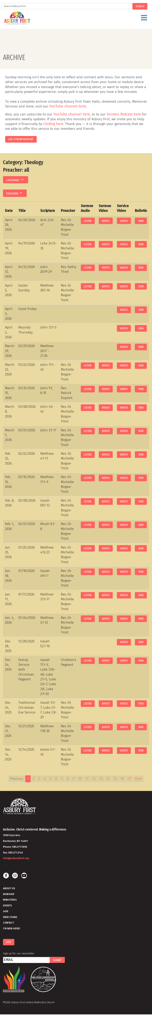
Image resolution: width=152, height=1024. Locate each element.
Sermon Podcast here (124, 114)
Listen (87, 221)
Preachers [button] (14, 193)
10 (80, 779)
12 (94, 779)
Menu (85, 19)
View (141, 221)
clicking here (53, 124)
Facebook (6, 876)
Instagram (15, 876)
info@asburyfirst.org (16, 858)
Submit (57, 960)
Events (7, 905)
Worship (8, 894)
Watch (106, 221)
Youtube (24, 876)
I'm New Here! (11, 928)
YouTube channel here (67, 106)
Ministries (10, 899)
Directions (10, 917)
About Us (9, 888)
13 (101, 779)
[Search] (67, 6)
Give (5, 911)
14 (108, 779)
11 (87, 779)
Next (138, 779)
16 (122, 779)
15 (115, 779)
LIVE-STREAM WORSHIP (20, 139)
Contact (8, 922)
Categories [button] (15, 179)
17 (129, 779)
